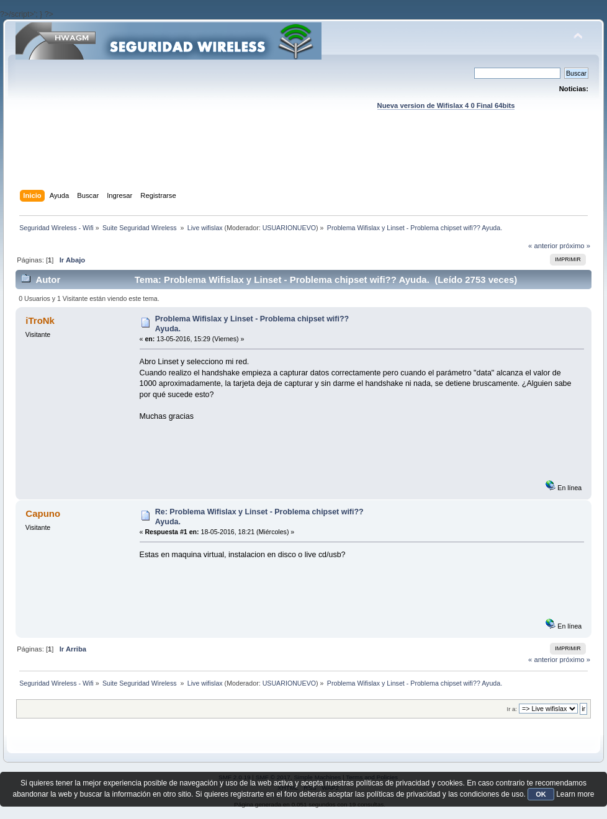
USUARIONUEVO (289, 227)
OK (541, 794)
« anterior (542, 245)
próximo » (575, 245)
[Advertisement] (303, 162)
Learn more (575, 794)
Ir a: (512, 708)
